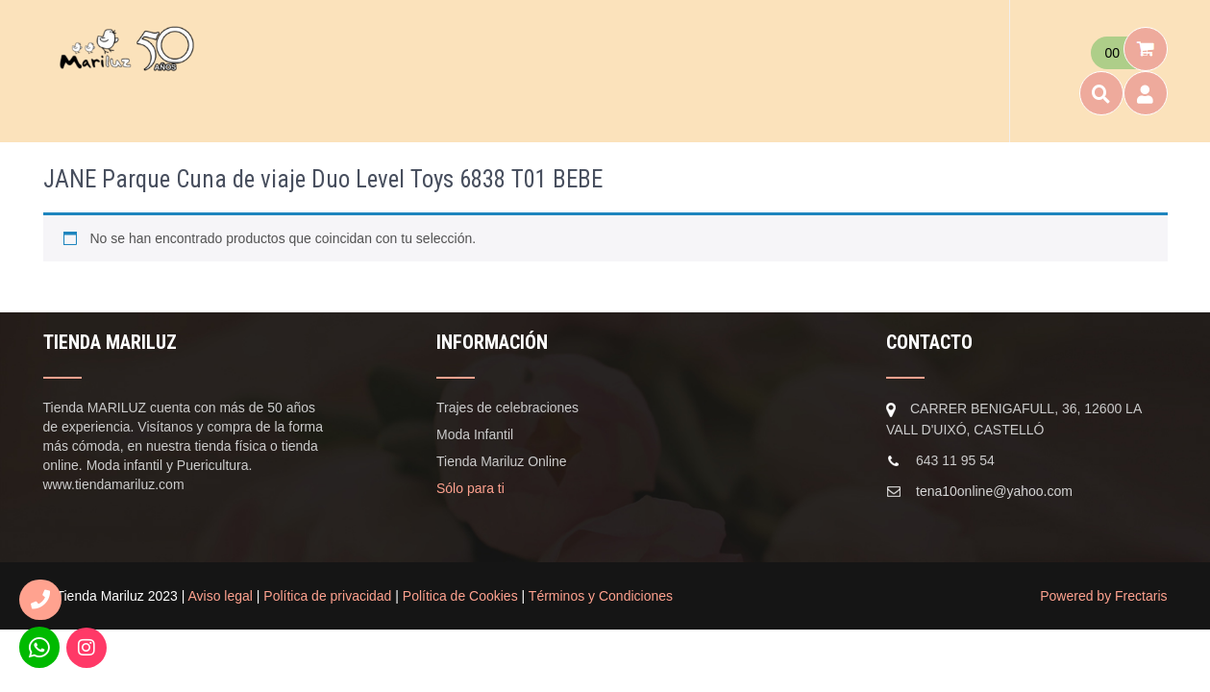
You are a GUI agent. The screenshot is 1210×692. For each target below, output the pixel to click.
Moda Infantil (474, 434)
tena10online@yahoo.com (994, 491)
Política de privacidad (327, 596)
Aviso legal (219, 596)
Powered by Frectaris (1103, 596)
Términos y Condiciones (601, 596)
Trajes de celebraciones (507, 407)
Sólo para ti (470, 488)
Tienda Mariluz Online (501, 461)
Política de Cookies (460, 596)
